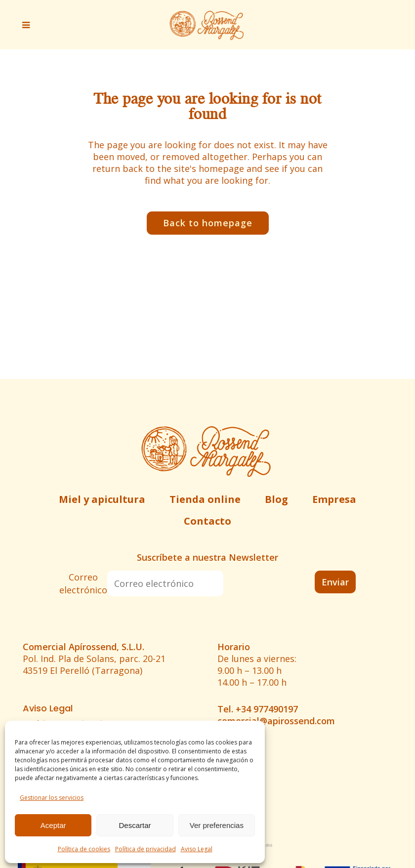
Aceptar (53, 825)
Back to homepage (207, 223)
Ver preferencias (217, 825)
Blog (276, 499)
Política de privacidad (145, 849)
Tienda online (205, 499)
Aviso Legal (196, 849)
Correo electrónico (83, 583)
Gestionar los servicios (51, 797)
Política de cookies (84, 849)
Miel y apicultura (102, 499)
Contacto (207, 521)
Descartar (135, 825)
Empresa (334, 499)
